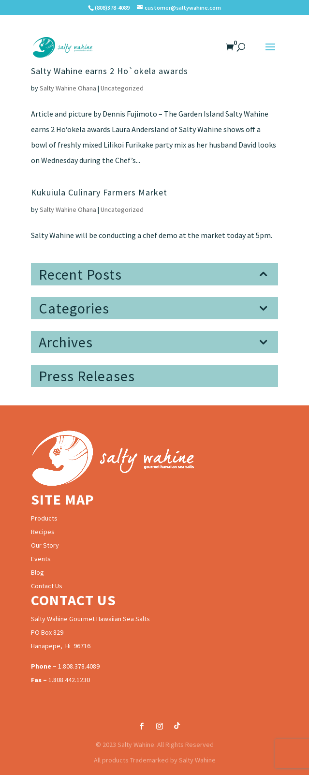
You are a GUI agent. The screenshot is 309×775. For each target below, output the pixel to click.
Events (41, 558)
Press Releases (87, 376)
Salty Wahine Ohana (68, 88)
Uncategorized (122, 88)
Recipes (43, 531)
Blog (37, 572)
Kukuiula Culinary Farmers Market (99, 192)
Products (44, 518)
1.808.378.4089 (79, 666)
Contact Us (46, 585)
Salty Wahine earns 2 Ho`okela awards (109, 70)
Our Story (45, 545)
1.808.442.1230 (69, 679)
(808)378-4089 (112, 7)
